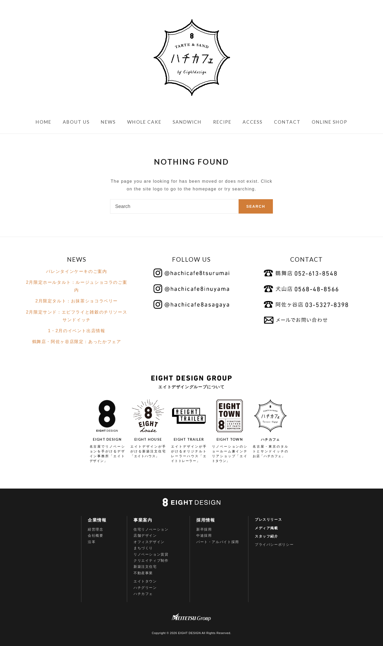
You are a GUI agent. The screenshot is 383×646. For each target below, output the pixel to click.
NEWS (108, 122)
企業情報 (97, 520)
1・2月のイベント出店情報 (76, 330)
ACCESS (253, 122)
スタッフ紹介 (266, 536)
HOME (43, 122)
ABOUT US (76, 122)
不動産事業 (143, 573)
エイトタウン (145, 581)
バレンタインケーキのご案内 (76, 271)
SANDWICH (187, 122)
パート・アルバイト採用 (217, 542)
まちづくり (143, 548)
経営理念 (95, 529)
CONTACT (287, 122)
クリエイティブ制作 (151, 560)
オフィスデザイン (149, 542)
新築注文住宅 (145, 567)
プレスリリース (268, 520)
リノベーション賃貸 (151, 554)
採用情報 (205, 520)
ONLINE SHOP (329, 122)
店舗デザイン (145, 535)
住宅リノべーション (151, 529)
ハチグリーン (145, 588)
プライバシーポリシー (274, 545)
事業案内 (143, 520)
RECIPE (222, 122)
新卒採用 (204, 529)
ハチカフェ (143, 594)
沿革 (91, 542)
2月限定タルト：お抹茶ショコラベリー (76, 300)
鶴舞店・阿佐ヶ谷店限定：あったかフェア (76, 341)
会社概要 (95, 535)
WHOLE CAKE (144, 122)
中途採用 (204, 535)
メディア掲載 (266, 528)
